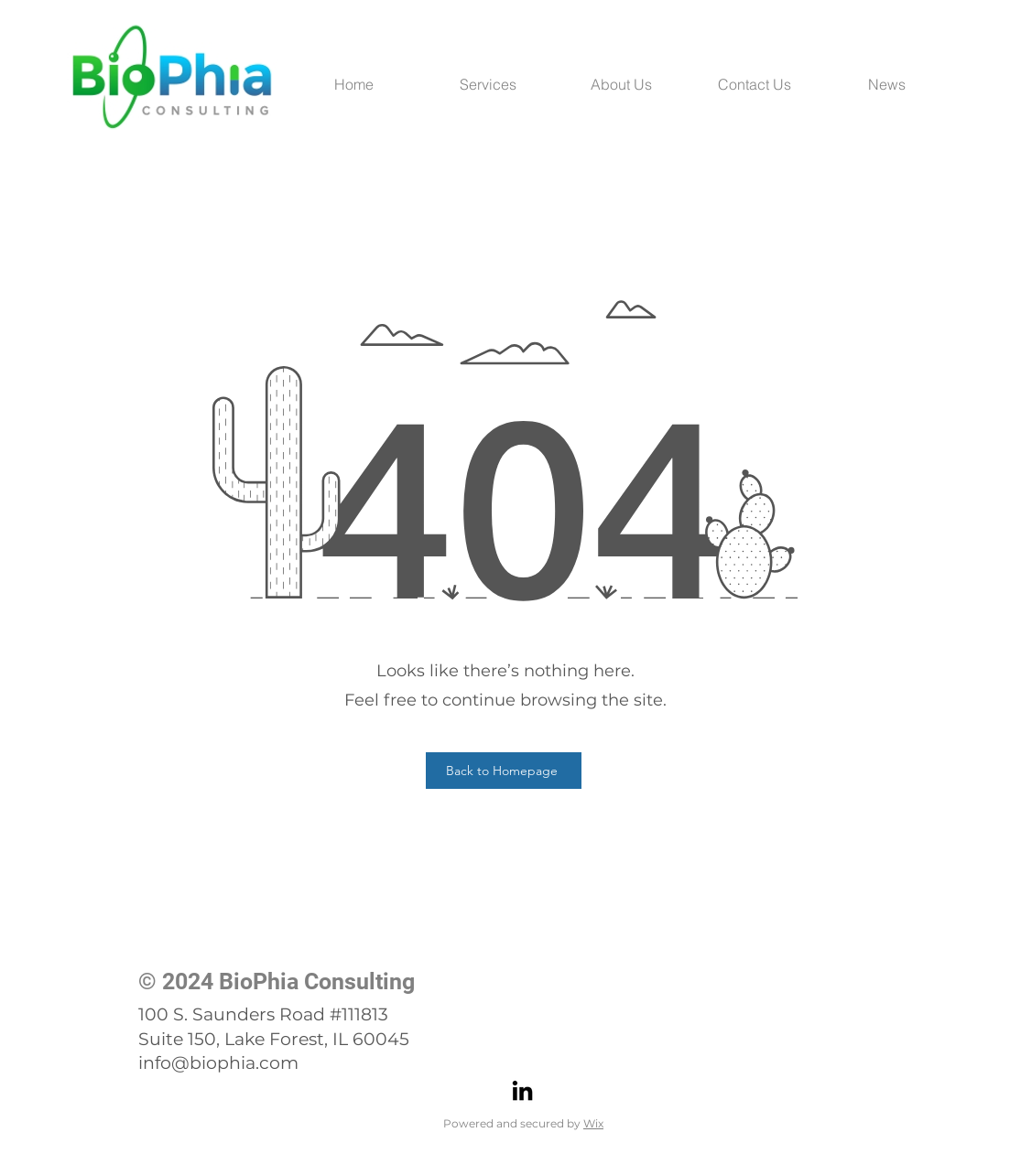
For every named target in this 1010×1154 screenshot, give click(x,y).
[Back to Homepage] (503, 770)
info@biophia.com (218, 1062)
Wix (593, 1123)
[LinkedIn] (522, 1090)
